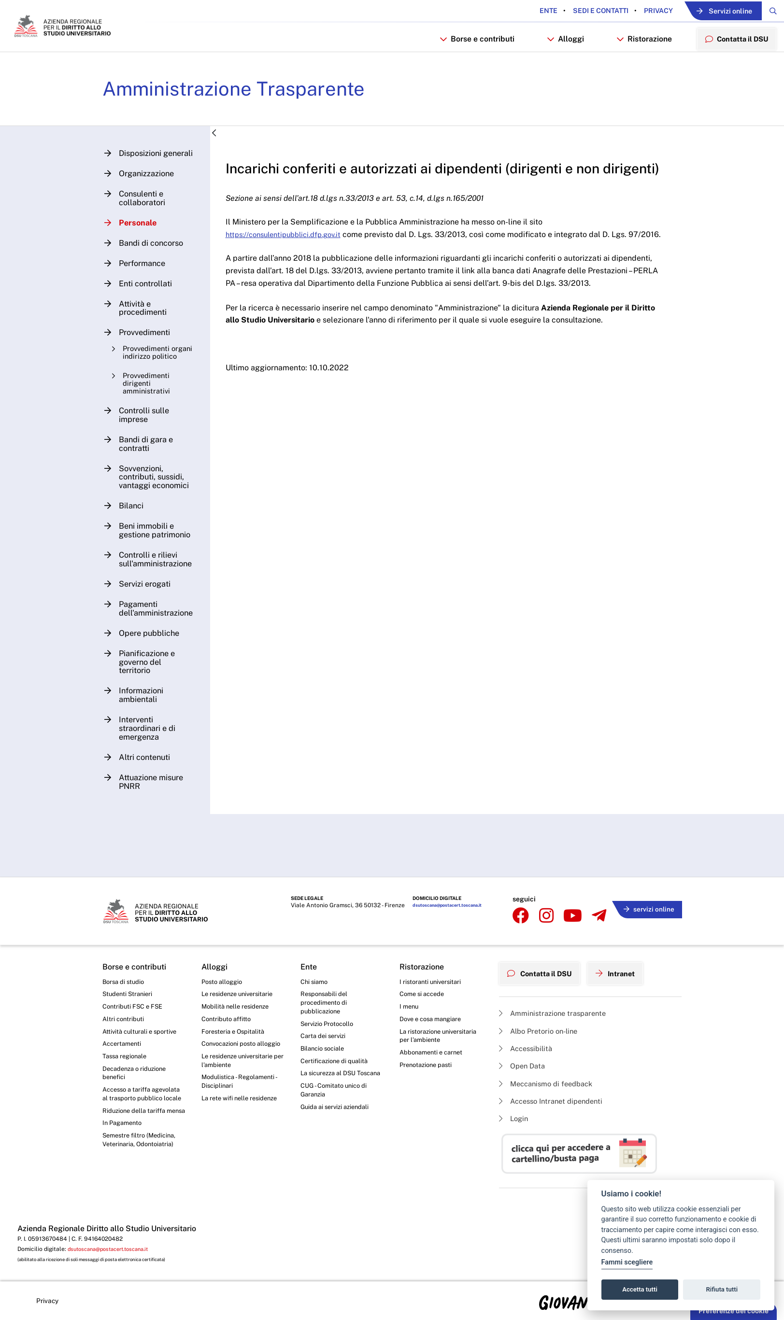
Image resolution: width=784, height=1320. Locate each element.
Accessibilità (528, 1043)
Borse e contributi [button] (469, 61)
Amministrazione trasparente (556, 1006)
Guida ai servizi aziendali (337, 1123)
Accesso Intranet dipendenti (555, 1099)
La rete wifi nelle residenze (242, 1114)
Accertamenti (123, 1046)
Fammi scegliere (627, 1262)
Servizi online (711, 11)
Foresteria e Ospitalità (235, 1033)
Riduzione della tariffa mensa (136, 1132)
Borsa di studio (124, 979)
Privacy (634, 11)
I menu (409, 1006)
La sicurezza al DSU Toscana (331, 1083)
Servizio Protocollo (329, 1025)
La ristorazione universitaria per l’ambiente (440, 1037)
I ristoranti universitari (432, 979)
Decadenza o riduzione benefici (137, 1077)
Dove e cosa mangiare (433, 1019)
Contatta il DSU (543, 969)
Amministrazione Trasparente (245, 115)
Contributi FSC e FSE (134, 1006)
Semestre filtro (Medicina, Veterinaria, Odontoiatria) (141, 1168)
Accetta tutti (639, 1289)
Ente (525, 11)
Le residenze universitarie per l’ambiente (240, 1073)
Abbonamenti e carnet (433, 1055)
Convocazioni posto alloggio (231, 1050)
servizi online (646, 908)
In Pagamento (124, 1150)
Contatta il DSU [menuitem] (733, 60)
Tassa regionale (126, 1059)
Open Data (524, 1062)
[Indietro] (222, 160)
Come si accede (424, 993)
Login (514, 1118)
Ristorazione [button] (637, 61)
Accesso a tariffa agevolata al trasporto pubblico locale (136, 1105)
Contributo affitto (228, 1019)
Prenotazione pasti (428, 1068)
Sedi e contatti (576, 11)
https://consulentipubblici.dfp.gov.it (297, 278)
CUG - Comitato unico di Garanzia (336, 1105)
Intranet (625, 969)
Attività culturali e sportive (142, 1033)
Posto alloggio (223, 979)
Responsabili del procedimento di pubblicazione (325, 1002)
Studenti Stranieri (129, 993)
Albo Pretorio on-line (541, 1025)
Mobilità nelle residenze (237, 1006)
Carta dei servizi (324, 1038)
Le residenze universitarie (240, 993)
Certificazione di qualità (336, 1064)
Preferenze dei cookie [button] (733, 1311)
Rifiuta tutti (722, 1289)
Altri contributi (124, 1019)
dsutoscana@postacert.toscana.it (444, 910)
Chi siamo (315, 979)
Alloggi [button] (558, 61)
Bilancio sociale (324, 1051)
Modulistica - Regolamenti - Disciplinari (241, 1096)
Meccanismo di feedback (550, 1080)
